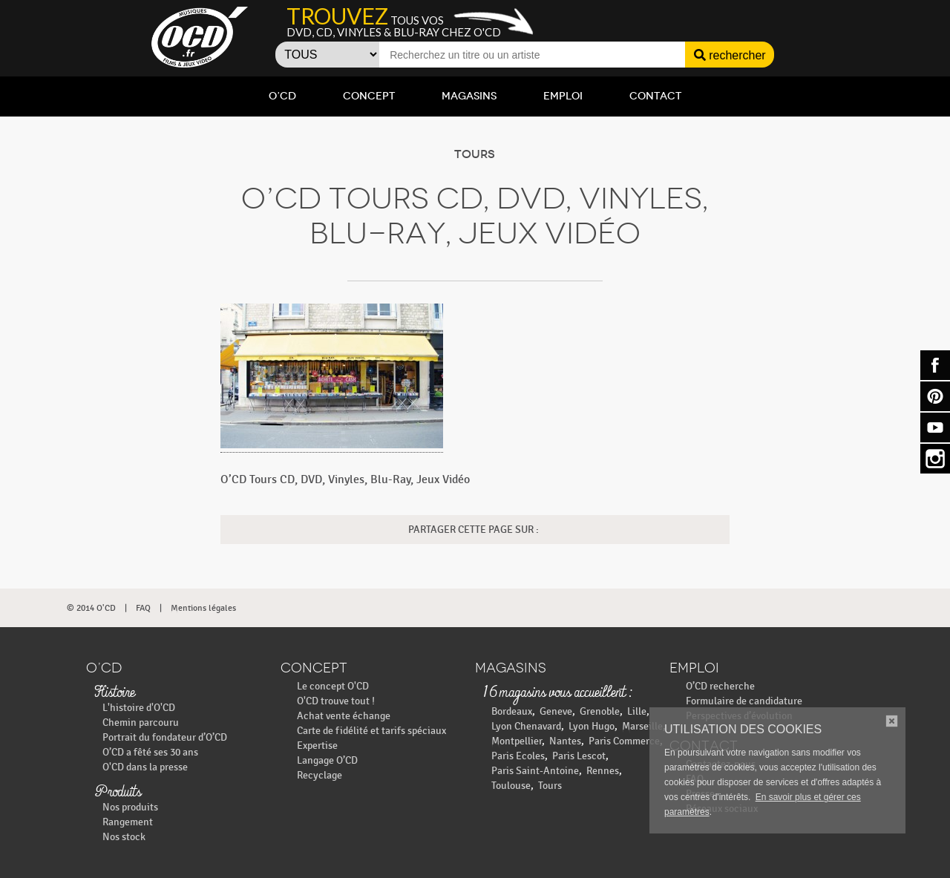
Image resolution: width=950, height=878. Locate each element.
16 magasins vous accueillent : (557, 693)
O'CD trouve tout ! (336, 701)
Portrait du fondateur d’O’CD (164, 737)
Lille (636, 711)
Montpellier (516, 741)
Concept (369, 96)
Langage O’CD (327, 760)
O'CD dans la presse (145, 767)
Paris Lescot (579, 756)
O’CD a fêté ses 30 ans (150, 752)
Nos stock (123, 837)
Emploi (563, 96)
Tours (550, 785)
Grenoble (600, 711)
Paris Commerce (624, 741)
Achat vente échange (343, 716)
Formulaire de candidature (744, 701)
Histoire (114, 693)
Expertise (317, 745)
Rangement (127, 822)
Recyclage (319, 775)
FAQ (143, 608)
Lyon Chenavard (526, 726)
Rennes (602, 770)
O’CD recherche (720, 686)
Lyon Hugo (592, 726)
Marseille (642, 726)
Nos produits (130, 807)
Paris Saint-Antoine (535, 770)
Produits (118, 792)
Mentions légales (203, 608)
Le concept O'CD (333, 686)
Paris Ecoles (518, 756)
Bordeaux (511, 711)
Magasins (469, 96)
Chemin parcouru (140, 722)
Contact (655, 96)
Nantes (565, 741)
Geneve (556, 711)
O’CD (282, 96)
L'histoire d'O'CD (138, 707)
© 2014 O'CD (91, 608)
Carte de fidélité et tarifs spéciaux (371, 730)
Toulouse (511, 785)
